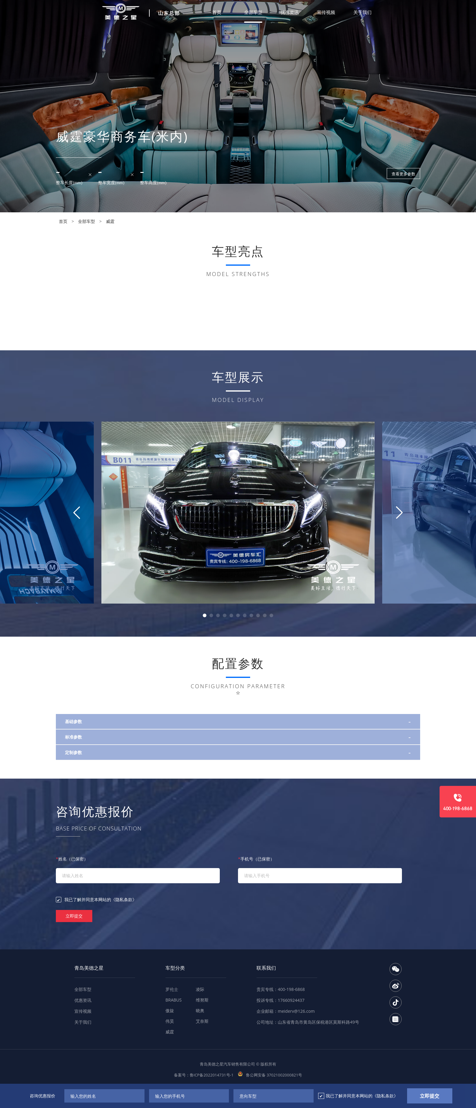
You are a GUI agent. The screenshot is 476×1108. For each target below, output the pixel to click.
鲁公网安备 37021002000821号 (270, 1075)
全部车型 (253, 12)
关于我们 (362, 12)
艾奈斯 (202, 1021)
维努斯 (202, 1000)
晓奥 (200, 1010)
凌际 (200, 989)
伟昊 (169, 1021)
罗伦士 (171, 989)
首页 (216, 12)
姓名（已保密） (72, 859)
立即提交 (74, 916)
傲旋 (169, 1010)
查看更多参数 (403, 174)
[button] (204, 615)
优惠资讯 (289, 12)
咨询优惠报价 (42, 1096)
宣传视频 (326, 12)
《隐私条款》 (124, 899)
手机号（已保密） (256, 859)
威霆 (110, 221)
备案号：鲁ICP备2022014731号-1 (204, 1075)
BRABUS (173, 1000)
